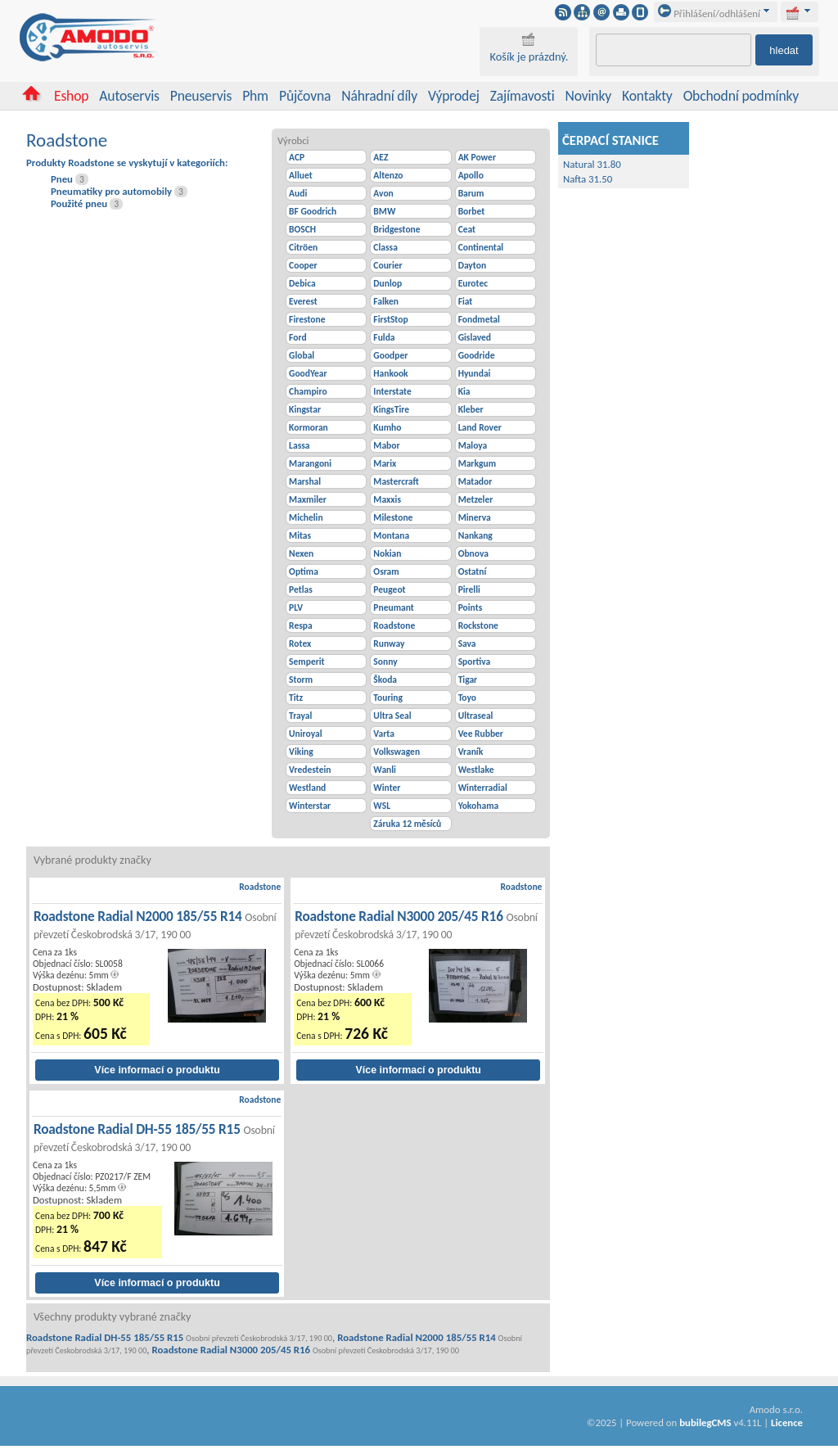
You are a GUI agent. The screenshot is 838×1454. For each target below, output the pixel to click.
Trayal (300, 715)
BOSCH (302, 229)
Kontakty (647, 96)
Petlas (301, 589)
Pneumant (393, 607)
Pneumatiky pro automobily (111, 191)
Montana (391, 535)
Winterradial (482, 787)
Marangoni (310, 463)
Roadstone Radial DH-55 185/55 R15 (154, 1137)
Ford (297, 337)
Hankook (390, 373)
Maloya (473, 445)
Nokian (387, 553)
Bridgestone (396, 229)
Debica (302, 283)
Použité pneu (79, 203)
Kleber (471, 409)
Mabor (386, 445)
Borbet (471, 211)
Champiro (308, 391)
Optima (303, 571)
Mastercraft (395, 481)
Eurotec (473, 283)
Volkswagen (396, 751)
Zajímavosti (522, 96)
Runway (388, 643)
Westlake (476, 769)
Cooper (303, 265)
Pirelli (469, 589)
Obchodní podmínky (741, 96)
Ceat (466, 229)
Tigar (468, 679)
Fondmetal (479, 319)
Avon (383, 193)
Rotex (300, 643)
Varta (383, 733)
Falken (386, 301)
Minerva (474, 517)
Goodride (476, 355)
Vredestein (310, 769)
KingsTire (391, 409)
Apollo (471, 175)
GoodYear (308, 373)
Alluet (301, 175)
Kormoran (308, 427)
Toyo (467, 697)
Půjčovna (305, 96)
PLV (296, 607)
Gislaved (474, 337)
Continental (481, 247)
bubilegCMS (705, 1422)
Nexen (301, 553)
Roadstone (394, 625)
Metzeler (475, 499)
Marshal (305, 481)
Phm (255, 96)
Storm (301, 679)
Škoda (385, 679)
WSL (381, 805)
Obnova (473, 553)
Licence (787, 1422)
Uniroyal (305, 733)
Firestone (307, 319)
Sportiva (474, 661)
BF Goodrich (312, 211)
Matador (475, 481)
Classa (385, 247)
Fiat (465, 301)
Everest (303, 301)
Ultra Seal (392, 715)
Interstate (392, 391)
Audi (298, 193)
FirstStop (390, 319)
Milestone (392, 517)
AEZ (380, 157)
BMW (384, 211)
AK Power (477, 157)
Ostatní (472, 571)
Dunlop (387, 283)
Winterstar (310, 805)
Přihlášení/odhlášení (709, 13)
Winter (386, 787)
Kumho (387, 427)
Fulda (383, 337)
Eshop (71, 96)
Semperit (307, 661)
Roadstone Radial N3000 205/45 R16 (416, 924)
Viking (301, 751)
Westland (307, 787)
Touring (388, 697)
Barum (471, 193)
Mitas (300, 535)
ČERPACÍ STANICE (610, 140)
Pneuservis (201, 96)
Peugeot (389, 589)
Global (301, 355)
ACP (296, 157)
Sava (467, 643)
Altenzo (388, 175)
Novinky (588, 96)
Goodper (390, 355)
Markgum (477, 463)
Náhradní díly (379, 96)
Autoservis (129, 96)
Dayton (472, 265)
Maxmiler (308, 499)
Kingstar (305, 409)
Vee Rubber (480, 733)
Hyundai (474, 373)
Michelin (306, 517)
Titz (296, 697)
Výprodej (454, 96)
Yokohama (478, 805)
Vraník (471, 751)
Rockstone (478, 625)
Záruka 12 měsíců (407, 823)
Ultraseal (475, 715)
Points (470, 607)
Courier (387, 265)
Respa (301, 625)
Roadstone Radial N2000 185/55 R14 (155, 924)
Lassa (299, 445)
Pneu (62, 179)
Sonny (385, 661)
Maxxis (387, 499)
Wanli (384, 769)
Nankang (475, 535)
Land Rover (480, 427)
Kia (464, 391)
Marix (384, 463)
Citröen (303, 247)
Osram (386, 571)
